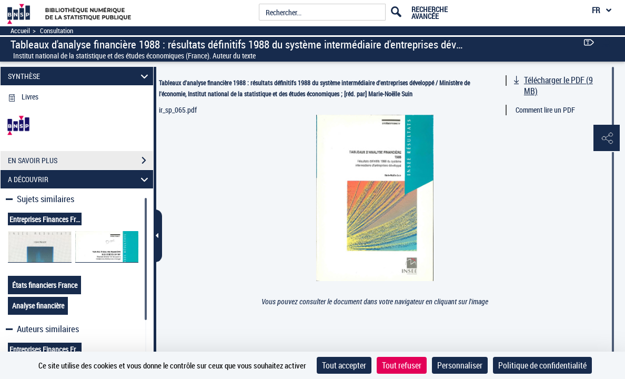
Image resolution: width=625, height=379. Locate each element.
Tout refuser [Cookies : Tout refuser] (401, 365)
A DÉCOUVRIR (80, 179)
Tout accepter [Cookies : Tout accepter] (344, 365)
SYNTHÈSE (80, 76)
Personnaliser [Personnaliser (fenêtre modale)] (459, 365)
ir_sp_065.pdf (178, 110)
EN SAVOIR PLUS (80, 160)
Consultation (56, 30)
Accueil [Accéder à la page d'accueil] (20, 30)
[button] (606, 138)
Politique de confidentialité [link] (542, 365)
